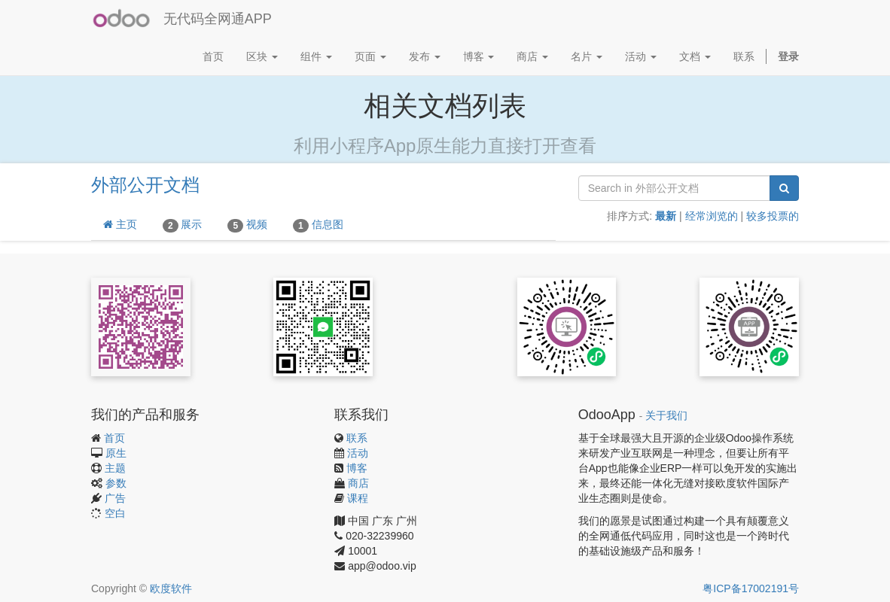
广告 (115, 498)
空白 (115, 513)
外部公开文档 (145, 185)
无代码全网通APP (217, 18)
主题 (115, 468)
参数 (115, 483)
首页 (114, 438)
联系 (356, 438)
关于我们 (666, 415)
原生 (115, 453)
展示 (183, 225)
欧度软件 (171, 588)
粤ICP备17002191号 (751, 588)
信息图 (318, 225)
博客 (356, 468)
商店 (358, 483)
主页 (120, 224)
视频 (247, 225)
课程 (357, 498)
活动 (357, 453)
